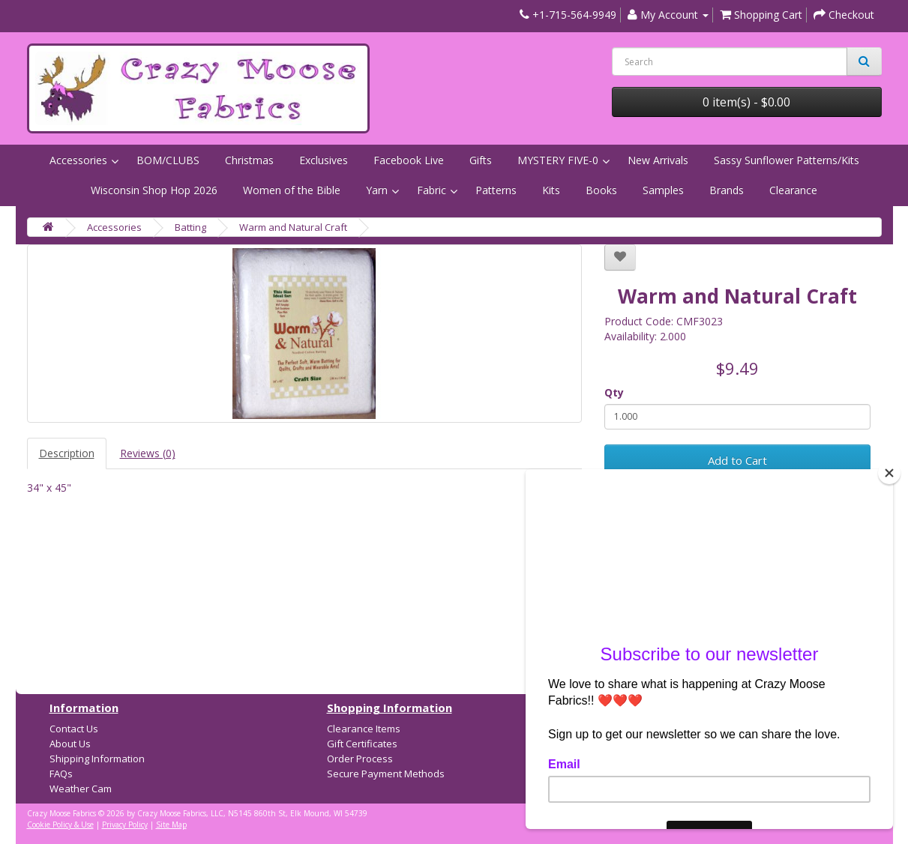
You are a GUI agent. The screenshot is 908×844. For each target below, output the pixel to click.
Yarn (377, 190)
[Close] (889, 473)
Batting (190, 227)
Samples (663, 190)
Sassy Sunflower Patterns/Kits (786, 160)
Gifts (480, 160)
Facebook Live (408, 160)
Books (601, 190)
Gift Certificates (362, 743)
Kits (551, 190)
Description (66, 453)
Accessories (78, 160)
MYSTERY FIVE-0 (557, 160)
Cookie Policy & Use (60, 824)
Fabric (431, 190)
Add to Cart (737, 460)
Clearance (793, 190)
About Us (70, 743)
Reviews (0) (147, 453)
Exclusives (323, 160)
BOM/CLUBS (167, 160)
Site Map (171, 824)
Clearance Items (363, 728)
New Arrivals (658, 160)
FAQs (61, 773)
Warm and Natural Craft (293, 227)
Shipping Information (97, 758)
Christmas (249, 160)
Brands (726, 190)
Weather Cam (80, 788)
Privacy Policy (125, 824)
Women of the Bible (291, 190)
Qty (614, 392)
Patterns (496, 190)
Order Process (360, 758)
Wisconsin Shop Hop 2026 (154, 190)
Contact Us (73, 728)
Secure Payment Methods (386, 773)
